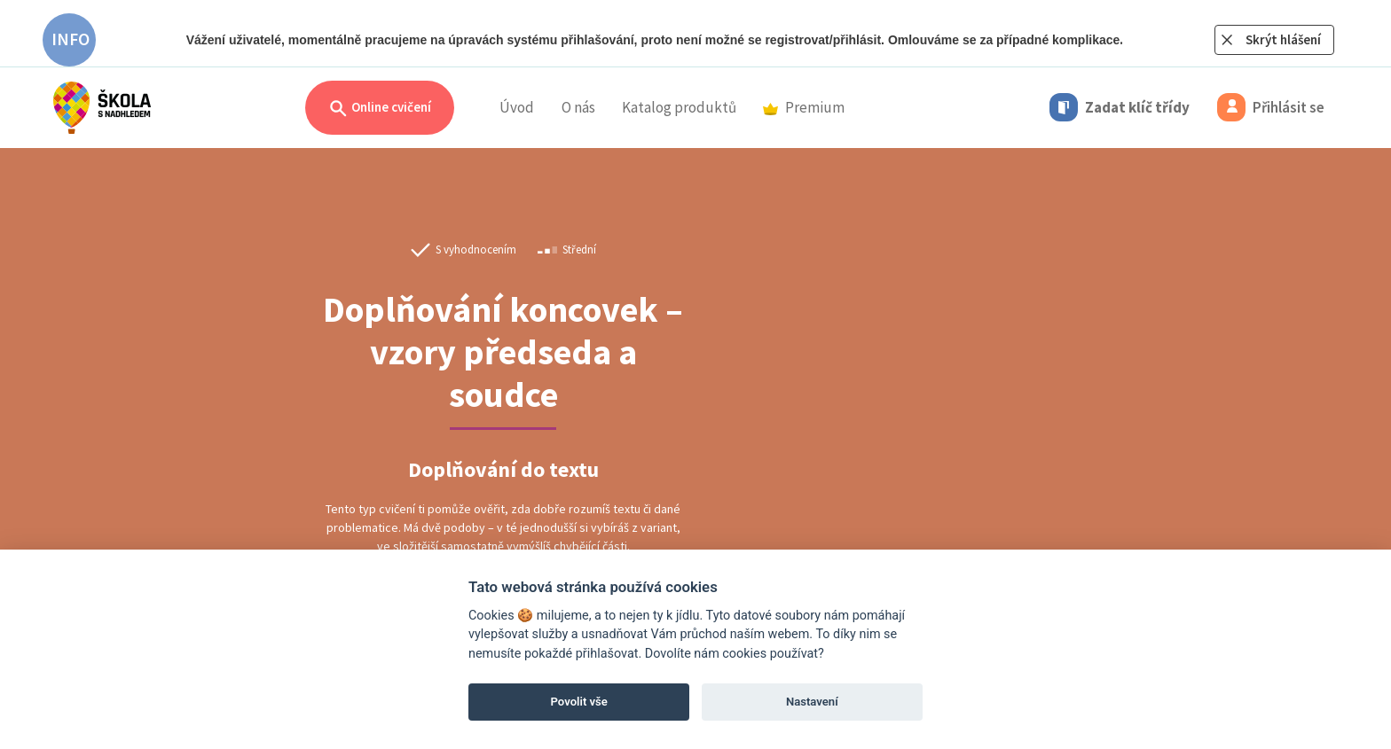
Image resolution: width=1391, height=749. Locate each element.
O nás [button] (578, 107)
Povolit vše (579, 701)
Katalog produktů (679, 107)
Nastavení (812, 701)
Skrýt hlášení (1283, 39)
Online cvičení (379, 108)
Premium (804, 107)
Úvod (516, 107)
